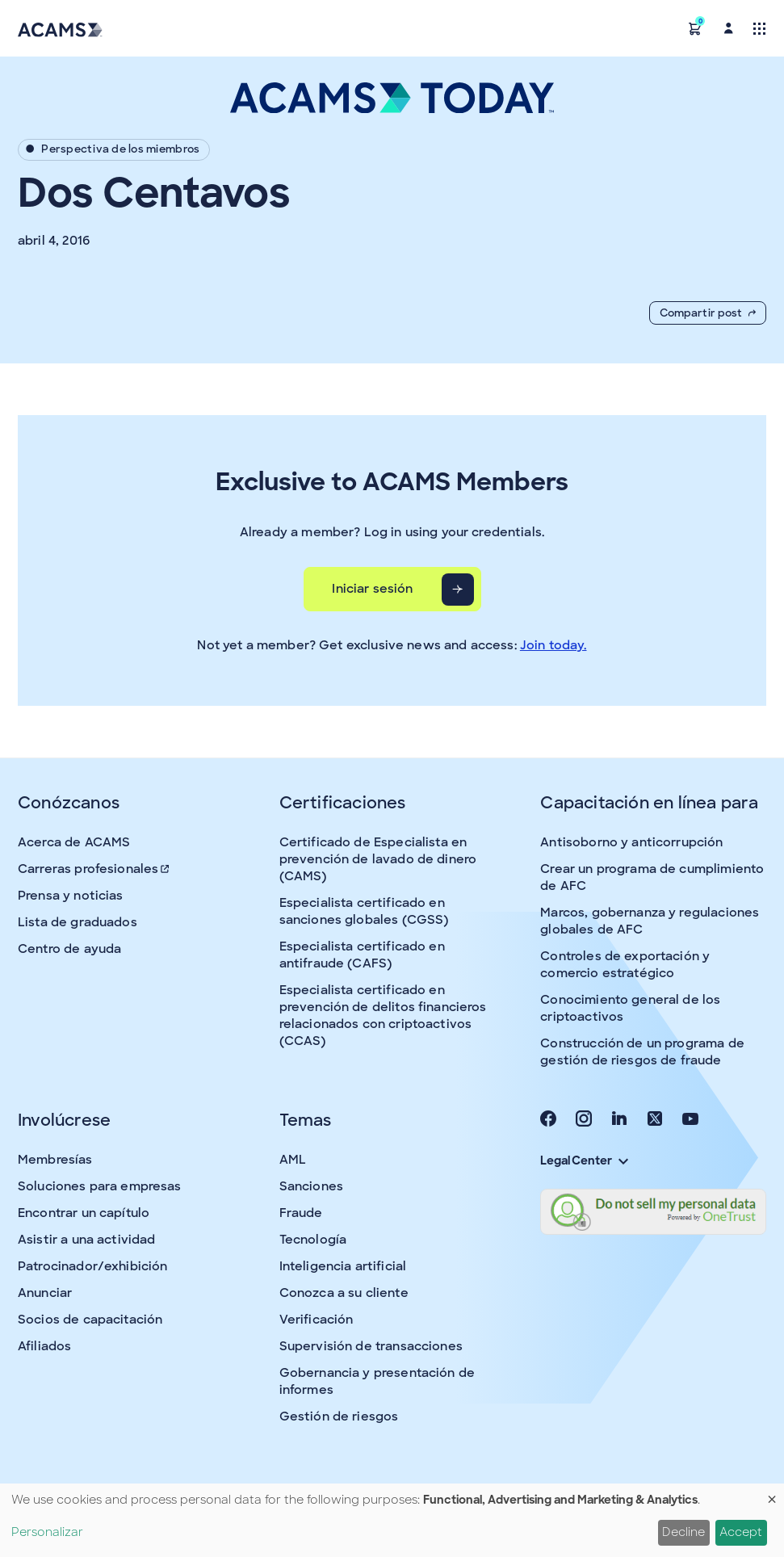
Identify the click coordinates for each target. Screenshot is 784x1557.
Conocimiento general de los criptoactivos (630, 1008)
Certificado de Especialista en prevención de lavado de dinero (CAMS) (378, 859)
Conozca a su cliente (344, 1293)
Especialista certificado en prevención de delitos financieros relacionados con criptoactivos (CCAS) (383, 1015)
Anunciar (45, 1293)
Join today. (553, 645)
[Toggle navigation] (759, 28)
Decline (683, 1532)
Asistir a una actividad (86, 1240)
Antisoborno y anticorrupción (631, 842)
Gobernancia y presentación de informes (377, 1381)
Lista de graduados (77, 922)
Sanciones (311, 1186)
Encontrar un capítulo (83, 1213)
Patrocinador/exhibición (92, 1266)
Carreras (94, 869)
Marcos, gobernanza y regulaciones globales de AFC (649, 921)
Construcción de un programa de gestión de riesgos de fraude (642, 1051)
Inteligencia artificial (342, 1266)
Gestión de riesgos (339, 1416)
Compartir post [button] (708, 313)
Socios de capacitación (90, 1319)
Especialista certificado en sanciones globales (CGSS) (364, 911)
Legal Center (583, 1160)
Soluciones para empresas (100, 1186)
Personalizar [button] (47, 1532)
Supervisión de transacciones (371, 1346)
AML (292, 1160)
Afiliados (44, 1346)
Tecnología (313, 1240)
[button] (695, 28)
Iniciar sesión (372, 589)
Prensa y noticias (71, 896)
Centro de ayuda (69, 949)
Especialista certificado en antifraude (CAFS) (362, 955)
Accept (740, 1532)
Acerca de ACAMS (74, 842)
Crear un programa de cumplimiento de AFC (652, 877)
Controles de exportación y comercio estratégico (625, 964)
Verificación (316, 1319)
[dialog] (392, 1520)
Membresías (55, 1160)
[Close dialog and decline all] (772, 1494)
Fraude (301, 1213)
